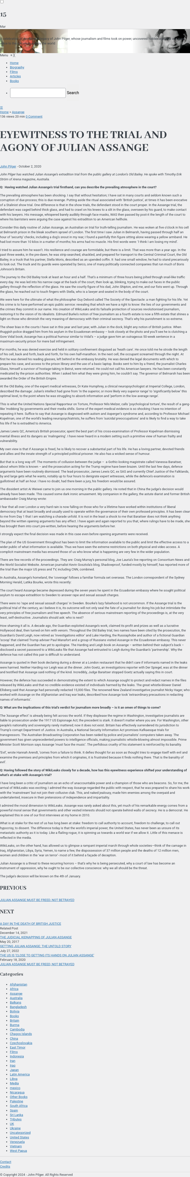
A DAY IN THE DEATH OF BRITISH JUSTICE (30, 923)
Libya (14, 1079)
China (14, 1038)
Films (14, 1052)
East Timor (17, 1047)
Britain (14, 1020)
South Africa (18, 1106)
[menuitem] (14, 63)
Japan (14, 1070)
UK (12, 1124)
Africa (14, 989)
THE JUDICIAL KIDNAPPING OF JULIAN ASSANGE (36, 937)
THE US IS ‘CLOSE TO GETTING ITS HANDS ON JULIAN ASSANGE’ (47, 955)
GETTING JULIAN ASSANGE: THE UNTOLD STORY (35, 946)
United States (19, 1137)
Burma (14, 1025)
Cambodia (17, 1029)
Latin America (20, 1074)
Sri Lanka (16, 1115)
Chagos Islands (21, 1034)
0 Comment (34, 116)
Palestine (16, 1101)
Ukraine (15, 1128)
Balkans (15, 1002)
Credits (5, 1166)
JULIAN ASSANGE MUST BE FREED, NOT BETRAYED (37, 900)
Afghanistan (18, 984)
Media (14, 1083)
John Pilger (8, 166)
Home (4, 112)
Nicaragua (17, 1092)
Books (14, 1016)
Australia (16, 998)
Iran (12, 1061)
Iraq (12, 1065)
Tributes (16, 1119)
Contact (5, 1162)
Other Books (18, 1097)
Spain (14, 1110)
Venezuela (17, 1142)
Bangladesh (18, 1007)
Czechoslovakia (21, 1043)
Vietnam (16, 1146)
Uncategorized (20, 1133)
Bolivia (14, 1011)
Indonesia (17, 1056)
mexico (15, 1088)
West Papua (18, 1151)
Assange (18, 112)
